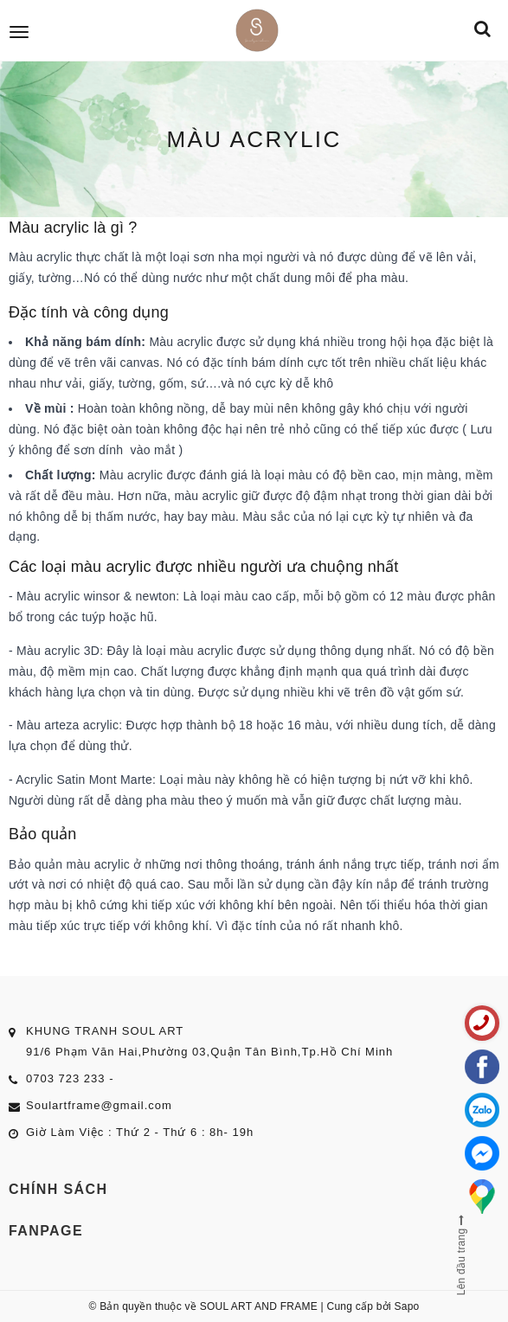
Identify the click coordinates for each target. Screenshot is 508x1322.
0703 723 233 (66, 1078)
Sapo (406, 1306)
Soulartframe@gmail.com (99, 1105)
